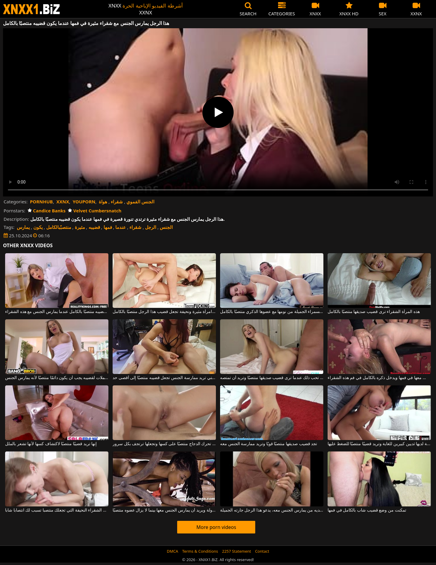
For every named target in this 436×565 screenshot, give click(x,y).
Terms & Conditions (200, 551)
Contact (262, 551)
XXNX (62, 202)
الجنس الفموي (140, 202)
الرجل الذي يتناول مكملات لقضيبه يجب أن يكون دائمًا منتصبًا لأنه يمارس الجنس (56, 377)
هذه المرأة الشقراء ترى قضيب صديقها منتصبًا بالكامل (373, 311)
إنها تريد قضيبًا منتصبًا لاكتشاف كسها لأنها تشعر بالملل (51, 444)
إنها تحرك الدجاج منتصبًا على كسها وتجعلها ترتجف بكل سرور (164, 444)
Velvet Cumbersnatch (94, 211)
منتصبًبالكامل (58, 227)
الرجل (150, 227)
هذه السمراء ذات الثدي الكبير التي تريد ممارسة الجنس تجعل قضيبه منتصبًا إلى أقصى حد (164, 377)
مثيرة (80, 227)
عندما (120, 227)
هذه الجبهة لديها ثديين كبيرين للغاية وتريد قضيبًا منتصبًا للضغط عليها (379, 444)
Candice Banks (46, 211)
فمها (108, 227)
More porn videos (216, 527)
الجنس (166, 227)
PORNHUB (41, 202)
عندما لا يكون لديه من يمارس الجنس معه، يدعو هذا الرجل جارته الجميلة (271, 510)
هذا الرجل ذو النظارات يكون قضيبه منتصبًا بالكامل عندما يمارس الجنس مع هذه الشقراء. (56, 311)
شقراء (117, 202)
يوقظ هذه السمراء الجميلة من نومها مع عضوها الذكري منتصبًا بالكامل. (271, 311)
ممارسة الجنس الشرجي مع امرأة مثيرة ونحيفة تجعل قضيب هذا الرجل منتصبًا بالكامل (164, 311)
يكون (38, 227)
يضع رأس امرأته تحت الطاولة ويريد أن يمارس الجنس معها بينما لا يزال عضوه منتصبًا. (164, 510)
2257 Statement (236, 551)
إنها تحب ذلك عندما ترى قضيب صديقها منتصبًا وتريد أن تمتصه (271, 377)
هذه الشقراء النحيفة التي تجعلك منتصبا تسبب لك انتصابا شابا (56, 510)
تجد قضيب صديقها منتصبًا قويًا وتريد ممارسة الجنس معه (268, 444)
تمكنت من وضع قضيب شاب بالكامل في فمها (367, 510)
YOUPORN (84, 202)
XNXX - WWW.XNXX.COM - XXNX (31, 9)
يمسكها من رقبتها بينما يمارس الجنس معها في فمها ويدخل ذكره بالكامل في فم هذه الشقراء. (379, 377)
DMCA (172, 551)
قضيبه (94, 227)
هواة (103, 202)
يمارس (23, 227)
